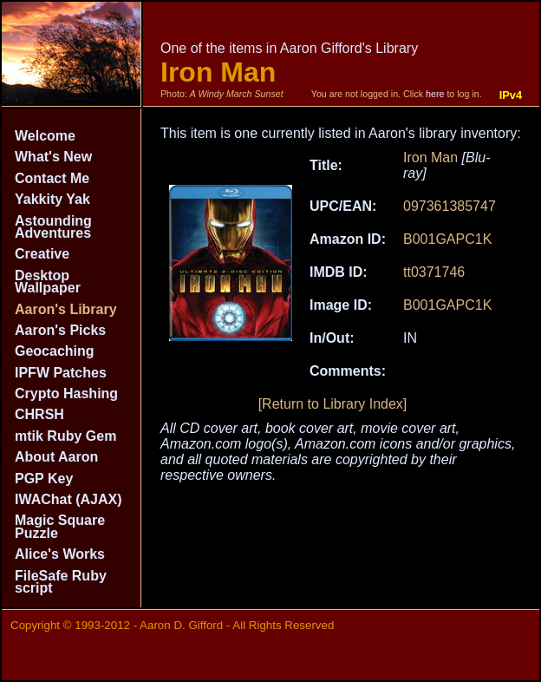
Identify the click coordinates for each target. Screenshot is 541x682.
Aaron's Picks (60, 330)
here (435, 94)
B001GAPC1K (447, 239)
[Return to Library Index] (332, 404)
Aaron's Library (66, 309)
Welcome (45, 135)
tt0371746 (434, 272)
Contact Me (52, 178)
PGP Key (44, 478)
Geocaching (55, 351)
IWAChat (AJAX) (68, 499)
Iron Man (430, 157)
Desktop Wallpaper (48, 281)
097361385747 (449, 206)
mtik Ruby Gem (65, 436)
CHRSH (39, 414)
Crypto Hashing (66, 393)
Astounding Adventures (53, 226)
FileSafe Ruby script (61, 581)
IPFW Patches (61, 372)
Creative (42, 253)
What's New (53, 156)
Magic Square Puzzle (60, 526)
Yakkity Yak (52, 199)
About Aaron (56, 456)
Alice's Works (60, 554)
